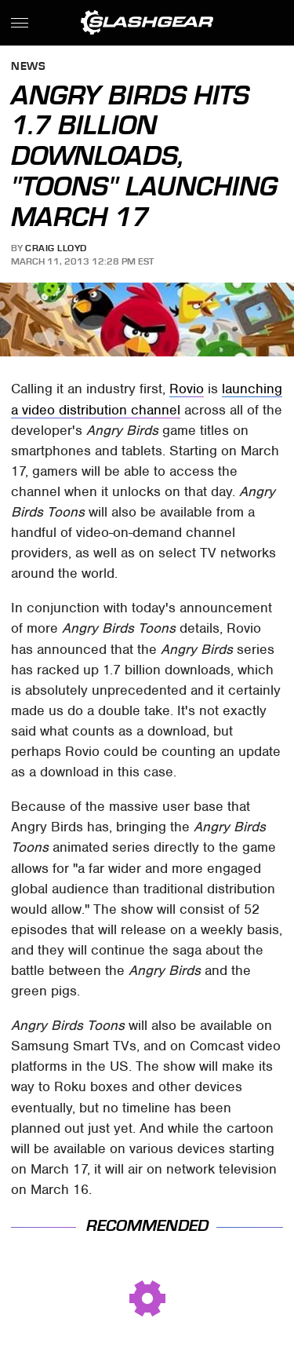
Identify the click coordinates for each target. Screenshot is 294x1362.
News (28, 67)
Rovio (186, 388)
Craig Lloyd (56, 248)
